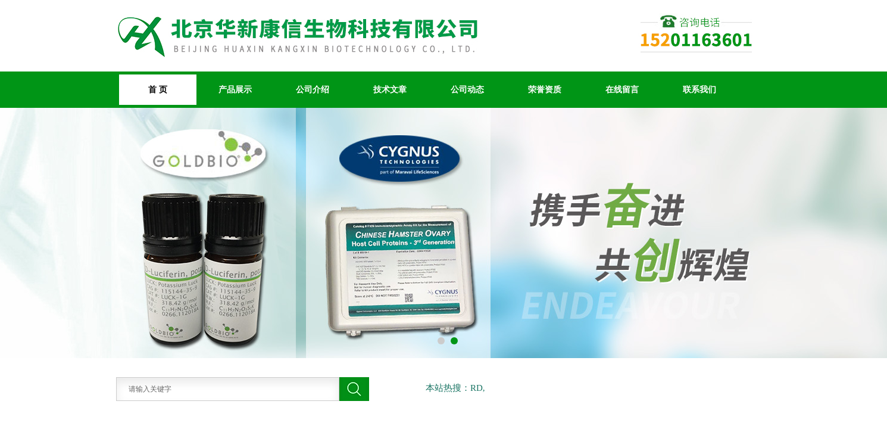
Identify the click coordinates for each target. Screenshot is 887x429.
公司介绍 (312, 89)
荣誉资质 (544, 89)
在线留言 (622, 89)
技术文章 (390, 89)
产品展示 (235, 89)
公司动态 (467, 89)
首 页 (157, 89)
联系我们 (699, 89)
